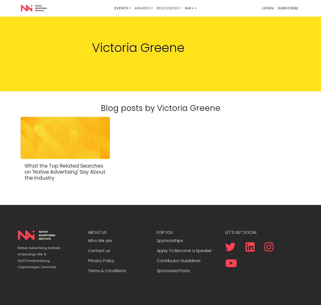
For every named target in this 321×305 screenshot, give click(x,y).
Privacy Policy (101, 261)
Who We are (100, 241)
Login (268, 8)
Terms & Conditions (107, 271)
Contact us (99, 251)
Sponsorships (170, 241)
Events (121, 8)
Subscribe (288, 8)
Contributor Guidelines (179, 261)
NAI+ (189, 8)
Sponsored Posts (173, 271)
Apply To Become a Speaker (184, 251)
